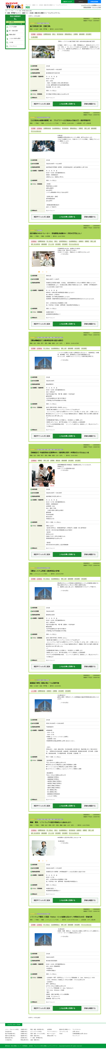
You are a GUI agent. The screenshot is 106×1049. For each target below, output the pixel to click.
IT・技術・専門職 (10, 21)
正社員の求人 (8, 1031)
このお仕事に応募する (67, 104)
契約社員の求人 (9, 1037)
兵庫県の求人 (24, 1033)
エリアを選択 (11, 27)
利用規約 (25, 1045)
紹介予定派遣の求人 (10, 1033)
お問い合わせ (76, 1031)
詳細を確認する (90, 104)
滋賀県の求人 (24, 1035)
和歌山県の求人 (25, 1039)
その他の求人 (8, 1039)
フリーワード (11, 46)
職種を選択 (10, 35)
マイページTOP (96, 7)
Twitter (60, 1033)
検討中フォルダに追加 (42, 104)
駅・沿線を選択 (12, 31)
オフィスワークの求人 (36, 1031)
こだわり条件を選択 (13, 39)
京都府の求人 (24, 1031)
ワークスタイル (77, 1029)
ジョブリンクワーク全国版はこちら (91, 5)
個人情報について (16, 1045)
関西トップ (13, 10)
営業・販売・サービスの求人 (37, 1033)
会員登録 (49, 1029)
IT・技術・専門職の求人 (36, 1037)
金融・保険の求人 (35, 1039)
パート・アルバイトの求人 (12, 1029)
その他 (9, 43)
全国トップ (7, 10)
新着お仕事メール (51, 1035)
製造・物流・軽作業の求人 (37, 1029)
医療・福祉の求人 (35, 1035)
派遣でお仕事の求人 (10, 1035)
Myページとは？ (51, 1033)
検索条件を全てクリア (15, 24)
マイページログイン (52, 1031)
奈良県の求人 (24, 1037)
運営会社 (7, 1045)
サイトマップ (76, 1035)
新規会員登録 (87, 7)
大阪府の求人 (24, 1029)
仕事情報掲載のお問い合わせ (80, 1033)
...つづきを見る (65, 50)
